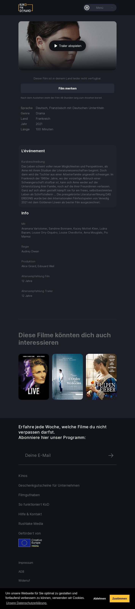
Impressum (25, 563)
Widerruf (24, 580)
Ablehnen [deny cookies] (99, 598)
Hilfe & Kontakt (30, 514)
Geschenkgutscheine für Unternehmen (48, 485)
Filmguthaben (29, 495)
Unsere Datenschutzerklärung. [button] (26, 603)
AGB (21, 571)
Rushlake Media (30, 524)
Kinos (22, 476)
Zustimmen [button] (119, 598)
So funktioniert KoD (33, 504)
